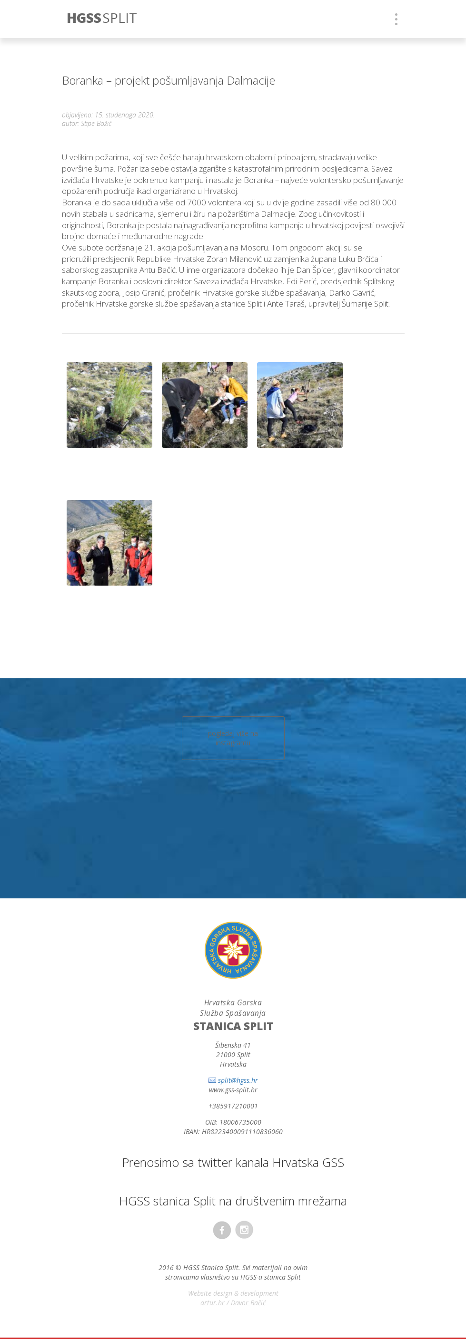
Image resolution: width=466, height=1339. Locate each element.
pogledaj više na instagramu (233, 738)
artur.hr (212, 1302)
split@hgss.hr (238, 1080)
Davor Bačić (248, 1302)
